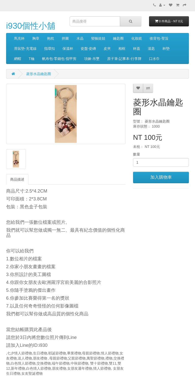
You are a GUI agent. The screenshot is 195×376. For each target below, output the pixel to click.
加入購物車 (161, 177)
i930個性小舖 (30, 25)
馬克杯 (19, 38)
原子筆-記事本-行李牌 (124, 59)
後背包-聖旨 (159, 38)
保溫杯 (67, 48)
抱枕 (50, 38)
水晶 (80, 38)
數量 (136, 154)
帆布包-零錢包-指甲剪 (59, 59)
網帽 (17, 59)
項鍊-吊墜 (92, 59)
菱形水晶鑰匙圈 (38, 74)
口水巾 (154, 59)
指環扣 (49, 48)
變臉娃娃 (98, 38)
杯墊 (166, 48)
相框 (121, 48)
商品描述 (17, 179)
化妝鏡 (136, 38)
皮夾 (107, 48)
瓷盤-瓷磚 (88, 48)
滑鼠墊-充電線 (25, 48)
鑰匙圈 (118, 38)
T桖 (32, 59)
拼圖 (65, 38)
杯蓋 (136, 48)
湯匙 (151, 48)
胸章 (35, 38)
